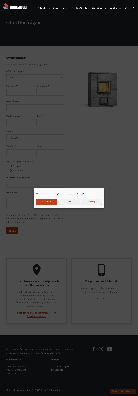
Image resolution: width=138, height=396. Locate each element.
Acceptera (46, 201)
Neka (69, 201)
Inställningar (91, 201)
